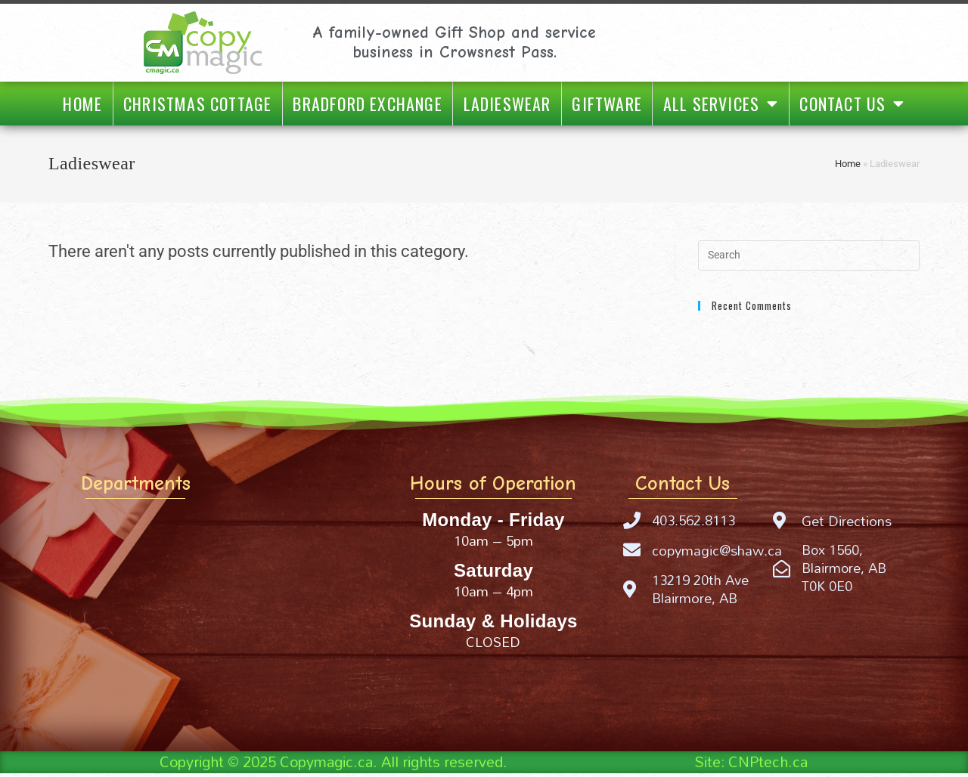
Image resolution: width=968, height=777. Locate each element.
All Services (721, 103)
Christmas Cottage (197, 103)
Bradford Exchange (367, 103)
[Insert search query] (809, 255)
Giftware (607, 103)
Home (82, 103)
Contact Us (851, 103)
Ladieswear (507, 103)
